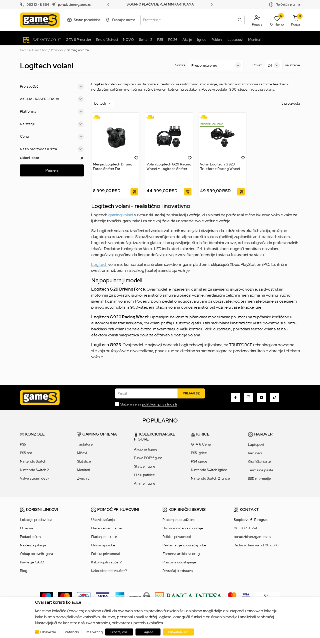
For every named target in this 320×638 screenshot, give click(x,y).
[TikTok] (274, 397)
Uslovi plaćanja (103, 519)
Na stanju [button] (52, 124)
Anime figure (144, 483)
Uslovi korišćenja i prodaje (182, 528)
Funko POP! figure (148, 458)
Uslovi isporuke (103, 545)
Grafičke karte (259, 461)
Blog (23, 570)
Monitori (83, 470)
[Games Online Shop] (40, 20)
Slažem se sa (148, 404)
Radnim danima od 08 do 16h (257, 545)
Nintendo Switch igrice (209, 470)
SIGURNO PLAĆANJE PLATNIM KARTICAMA (160, 5)
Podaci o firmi (31, 536)
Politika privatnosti (105, 553)
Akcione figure (146, 449)
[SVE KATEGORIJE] (41, 39)
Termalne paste (261, 470)
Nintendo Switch (33, 461)
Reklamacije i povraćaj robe (184, 545)
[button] (257, 20)
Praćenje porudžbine (179, 519)
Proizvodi (57, 50)
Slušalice (84, 461)
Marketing (94, 632)
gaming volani (120, 215)
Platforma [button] (52, 111)
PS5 (23, 444)
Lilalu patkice (144, 475)
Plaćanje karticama (106, 528)
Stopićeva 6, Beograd (251, 519)
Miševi (82, 453)
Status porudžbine (87, 20)
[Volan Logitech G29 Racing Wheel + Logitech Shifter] (169, 137)
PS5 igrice (199, 453)
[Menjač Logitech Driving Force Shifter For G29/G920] (115, 137)
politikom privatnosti (159, 404)
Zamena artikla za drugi (181, 553)
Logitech (99, 264)
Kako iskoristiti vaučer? (109, 570)
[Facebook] (235, 397)
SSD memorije (259, 478)
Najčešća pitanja (288, 4)
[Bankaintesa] (189, 596)
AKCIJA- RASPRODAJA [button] (52, 99)
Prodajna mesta (123, 20)
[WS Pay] (140, 596)
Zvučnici (83, 478)
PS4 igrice (199, 461)
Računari (255, 453)
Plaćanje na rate (104, 536)
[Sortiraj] (216, 65)
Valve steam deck (34, 478)
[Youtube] (261, 397)
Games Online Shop (33, 50)
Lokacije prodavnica (36, 519)
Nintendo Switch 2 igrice (210, 478)
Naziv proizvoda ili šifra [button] (52, 149)
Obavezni (48, 632)
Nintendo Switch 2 (34, 470)
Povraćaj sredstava (177, 570)
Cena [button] (52, 136)
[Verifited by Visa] (246, 596)
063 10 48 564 (37, 5)
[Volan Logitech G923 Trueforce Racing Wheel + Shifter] (222, 137)
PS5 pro (26, 453)
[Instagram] (248, 397)
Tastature (85, 444)
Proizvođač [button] (52, 86)
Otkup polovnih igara (36, 553)
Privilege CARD (32, 562)
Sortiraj (180, 65)
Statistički (71, 632)
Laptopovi (256, 444)
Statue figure (144, 466)
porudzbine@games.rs (74, 5)
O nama (26, 528)
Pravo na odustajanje (179, 562)
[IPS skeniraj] (267, 596)
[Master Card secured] (232, 596)
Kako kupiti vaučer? (106, 562)
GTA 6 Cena (201, 444)
